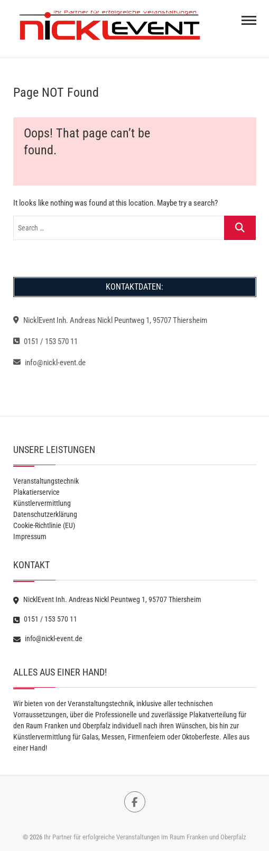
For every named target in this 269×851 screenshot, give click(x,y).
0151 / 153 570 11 (45, 341)
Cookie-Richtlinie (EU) (44, 525)
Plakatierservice (36, 492)
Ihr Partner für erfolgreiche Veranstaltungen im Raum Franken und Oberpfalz (145, 837)
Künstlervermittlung (42, 503)
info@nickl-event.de (49, 362)
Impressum (30, 536)
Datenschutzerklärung (45, 514)
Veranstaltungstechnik (46, 481)
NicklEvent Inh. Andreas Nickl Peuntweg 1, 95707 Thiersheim (110, 320)
